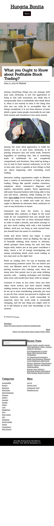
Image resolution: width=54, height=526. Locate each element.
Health (4, 403)
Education (6, 390)
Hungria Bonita (27, 6)
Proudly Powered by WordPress (27, 441)
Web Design (6, 429)
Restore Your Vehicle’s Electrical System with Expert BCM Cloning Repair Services (38, 371)
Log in (29, 383)
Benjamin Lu (35, 443)
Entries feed (32, 386)
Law (3, 407)
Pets (3, 412)
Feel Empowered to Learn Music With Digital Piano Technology (37, 353)
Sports (4, 425)
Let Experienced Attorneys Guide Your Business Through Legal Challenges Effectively (38, 359)
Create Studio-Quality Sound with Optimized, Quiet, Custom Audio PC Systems (39, 347)
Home (4, 405)
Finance (17, 317)
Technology (6, 427)
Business (5, 388)
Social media (7, 422)
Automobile (6, 383)
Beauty (5, 386)
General (5, 400)
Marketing (6, 410)
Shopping (5, 420)
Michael (22, 83)
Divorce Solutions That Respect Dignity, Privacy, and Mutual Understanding (39, 365)
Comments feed (33, 388)
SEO (3, 417)
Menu (27, 14)
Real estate (6, 415)
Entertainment (8, 393)
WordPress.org (32, 390)
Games (4, 398)
